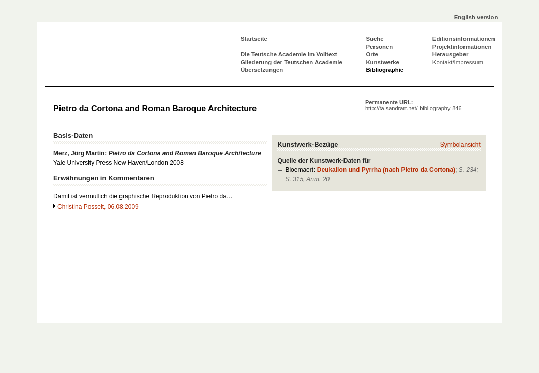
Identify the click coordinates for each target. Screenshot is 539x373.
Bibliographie (384, 70)
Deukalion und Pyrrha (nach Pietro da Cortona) (386, 170)
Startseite (254, 39)
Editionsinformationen (463, 39)
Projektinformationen (462, 47)
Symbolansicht (460, 144)
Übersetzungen (262, 70)
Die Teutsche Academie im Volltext (289, 54)
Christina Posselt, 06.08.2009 (98, 206)
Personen (379, 47)
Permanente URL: (413, 105)
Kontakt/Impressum (457, 62)
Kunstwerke (382, 62)
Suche (374, 39)
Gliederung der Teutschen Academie (291, 62)
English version (476, 17)
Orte (372, 54)
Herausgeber (450, 54)
